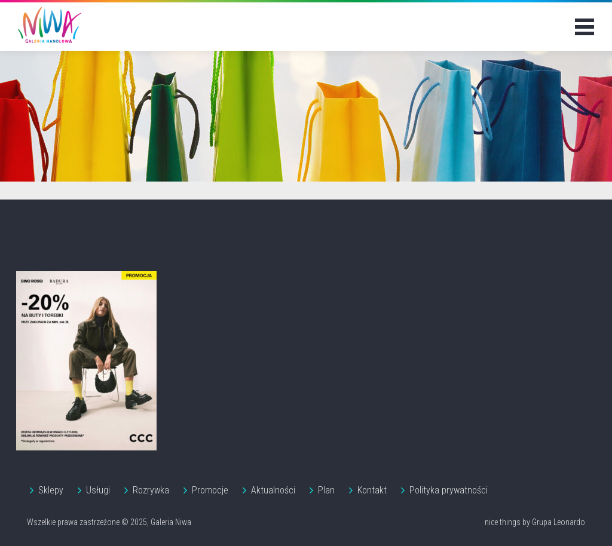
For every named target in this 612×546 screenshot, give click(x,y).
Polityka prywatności (448, 490)
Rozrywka (151, 490)
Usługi (98, 490)
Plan (326, 490)
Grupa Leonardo (558, 522)
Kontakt (372, 490)
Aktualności (273, 490)
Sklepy (50, 490)
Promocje (210, 490)
